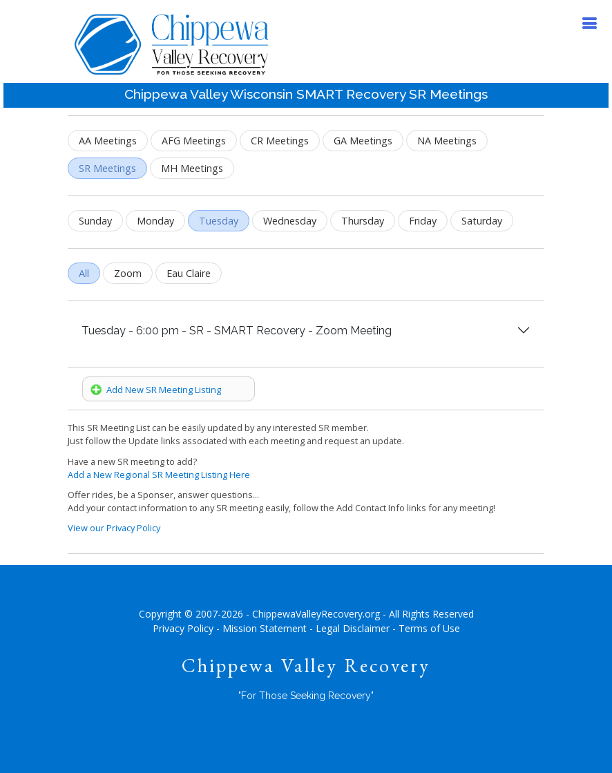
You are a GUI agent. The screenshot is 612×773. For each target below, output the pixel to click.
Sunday (95, 220)
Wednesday (289, 220)
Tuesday (218, 220)
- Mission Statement (261, 628)
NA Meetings (447, 140)
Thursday (362, 220)
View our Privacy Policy (114, 528)
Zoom (128, 273)
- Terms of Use (426, 628)
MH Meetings (192, 168)
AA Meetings (108, 140)
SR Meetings (107, 168)
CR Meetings (280, 140)
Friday (423, 220)
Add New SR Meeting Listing (155, 389)
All (84, 273)
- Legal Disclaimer (349, 628)
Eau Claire (188, 273)
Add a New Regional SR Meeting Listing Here (159, 474)
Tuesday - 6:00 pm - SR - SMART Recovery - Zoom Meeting (237, 330)
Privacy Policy (183, 628)
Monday (155, 220)
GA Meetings (363, 140)
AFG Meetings (194, 140)
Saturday (481, 220)
